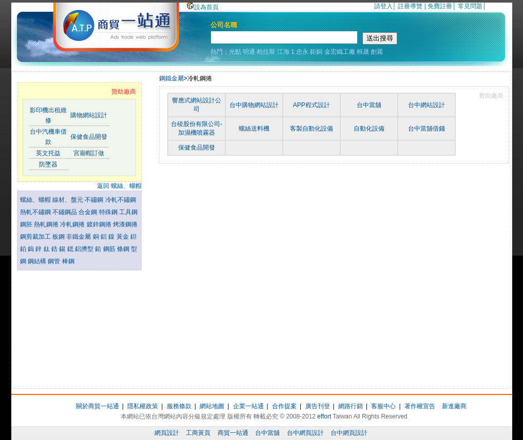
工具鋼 (128, 212)
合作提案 (284, 406)
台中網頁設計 (305, 432)
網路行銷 (350, 406)
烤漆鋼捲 (125, 224)
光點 (235, 51)
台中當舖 (369, 105)
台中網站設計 (426, 105)
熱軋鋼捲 (47, 224)
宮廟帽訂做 (88, 153)
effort (324, 416)
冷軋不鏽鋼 (120, 199)
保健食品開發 (88, 136)
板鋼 (59, 236)
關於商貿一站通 (97, 406)
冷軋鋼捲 (73, 224)
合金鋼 (89, 212)
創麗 (377, 51)
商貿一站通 (233, 432)
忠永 (302, 51)
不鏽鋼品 (65, 212)
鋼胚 (27, 224)
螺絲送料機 (254, 128)
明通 (249, 51)
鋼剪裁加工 (36, 236)
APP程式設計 (311, 105)
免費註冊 (440, 6)
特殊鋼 (109, 212)
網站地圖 (212, 406)
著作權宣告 (419, 406)
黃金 (123, 236)
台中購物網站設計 (254, 105)
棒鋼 (68, 261)
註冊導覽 (410, 6)
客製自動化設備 (311, 128)
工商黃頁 (198, 432)
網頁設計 (166, 432)
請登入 (383, 6)
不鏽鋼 (95, 199)
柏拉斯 (266, 51)
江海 (283, 51)
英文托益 (48, 153)
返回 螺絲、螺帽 (119, 186)
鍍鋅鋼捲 (100, 224)
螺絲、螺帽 (36, 199)
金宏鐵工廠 (339, 51)
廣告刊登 (317, 406)
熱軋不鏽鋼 (36, 212)
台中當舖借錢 (426, 128)
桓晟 (363, 51)
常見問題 (470, 6)
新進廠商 (454, 406)
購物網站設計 (88, 115)
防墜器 (48, 164)
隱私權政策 (142, 406)
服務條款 (179, 406)
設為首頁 (203, 7)
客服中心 (383, 406)
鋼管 (55, 261)
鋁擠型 (85, 249)
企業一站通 (248, 406)
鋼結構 (38, 261)
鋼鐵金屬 (171, 78)
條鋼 (124, 249)
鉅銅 (316, 51)
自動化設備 (369, 128)
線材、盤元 (68, 199)
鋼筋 (110, 249)
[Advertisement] (79, 327)
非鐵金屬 (79, 236)
